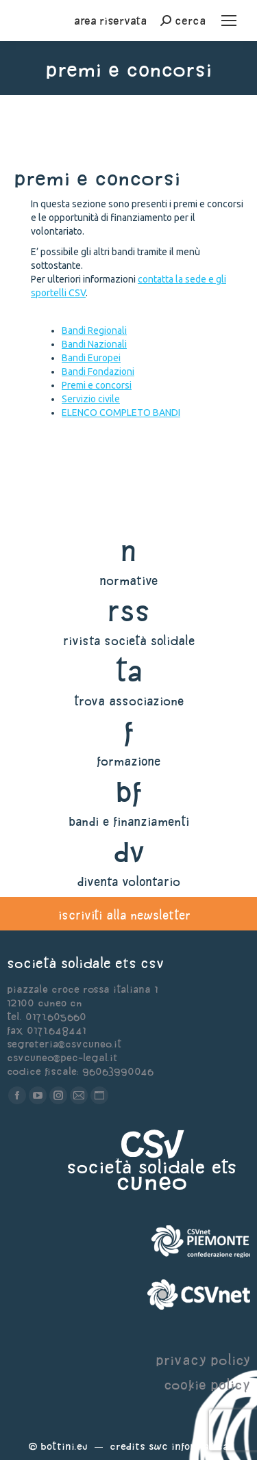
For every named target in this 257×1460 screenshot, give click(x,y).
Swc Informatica (188, 1446)
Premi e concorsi (97, 385)
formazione (128, 761)
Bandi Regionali (94, 330)
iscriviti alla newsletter (124, 915)
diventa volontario (128, 881)
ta (128, 671)
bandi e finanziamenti (129, 821)
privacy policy (203, 1359)
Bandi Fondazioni (98, 371)
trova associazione (129, 701)
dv (128, 851)
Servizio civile (91, 398)
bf (129, 791)
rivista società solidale (129, 641)
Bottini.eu (64, 1446)
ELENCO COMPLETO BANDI (121, 412)
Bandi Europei (91, 357)
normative (128, 580)
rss (128, 611)
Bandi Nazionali (94, 344)
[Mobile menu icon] (228, 20)
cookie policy (207, 1384)
